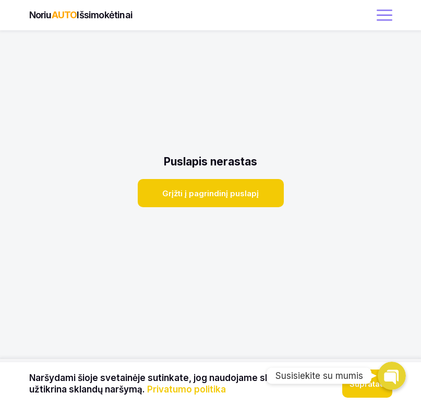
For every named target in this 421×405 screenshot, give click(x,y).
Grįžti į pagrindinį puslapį (210, 193)
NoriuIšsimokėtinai (81, 14)
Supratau (367, 384)
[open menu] (384, 15)
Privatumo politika (186, 389)
